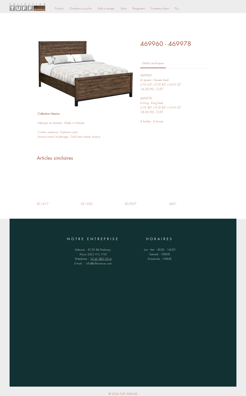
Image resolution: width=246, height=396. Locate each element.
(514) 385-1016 (101, 259)
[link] (153, 63)
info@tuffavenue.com (99, 263)
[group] (123, 187)
